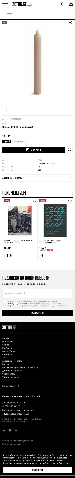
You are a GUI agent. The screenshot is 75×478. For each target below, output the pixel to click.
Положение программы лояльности (20, 367)
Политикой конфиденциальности (36, 457)
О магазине (8, 341)
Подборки (7, 348)
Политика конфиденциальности (18, 440)
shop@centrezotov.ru (13, 402)
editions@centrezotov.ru (15, 413)
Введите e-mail (15, 293)
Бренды (5, 344)
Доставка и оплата (12, 360)
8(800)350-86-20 (11, 406)
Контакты (7, 354)
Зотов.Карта (8, 351)
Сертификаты (8, 373)
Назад (9, 13)
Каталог (6, 338)
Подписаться (37, 312)
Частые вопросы (10, 377)
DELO (40, 160)
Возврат (6, 364)
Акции (5, 357)
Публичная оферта (11, 443)
